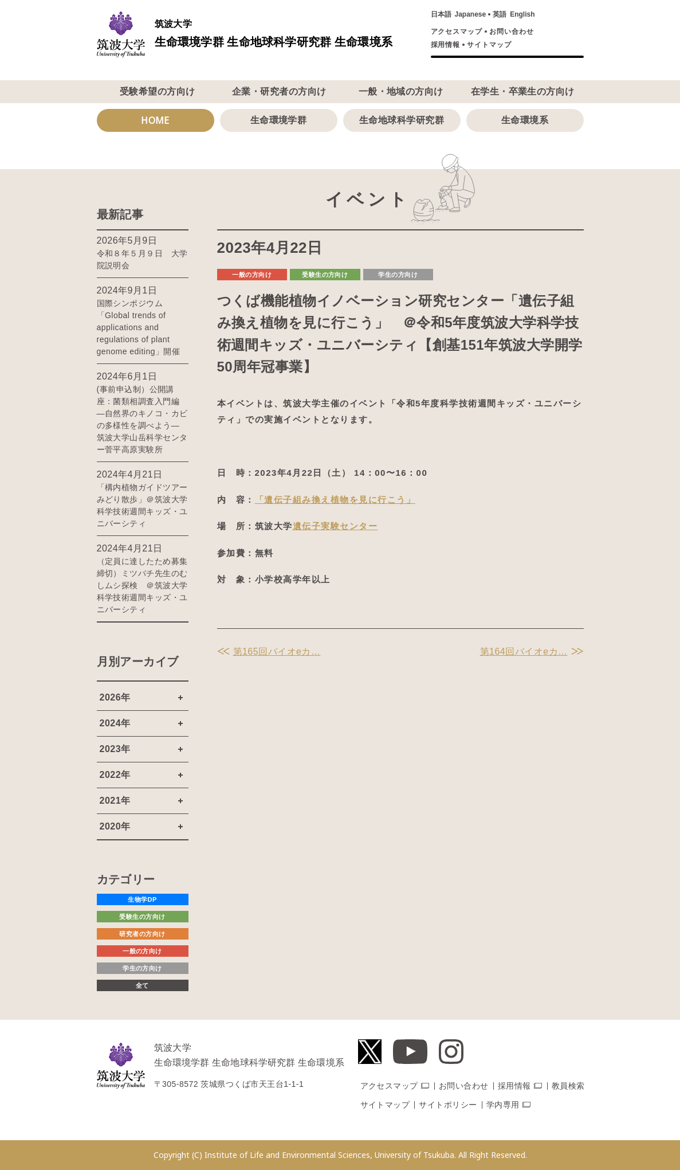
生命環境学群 (278, 120)
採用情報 (446, 45)
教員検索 (568, 1085)
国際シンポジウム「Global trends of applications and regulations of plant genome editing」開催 (138, 327)
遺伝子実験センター (335, 526)
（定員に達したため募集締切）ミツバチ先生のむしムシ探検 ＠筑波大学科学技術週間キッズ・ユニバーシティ (142, 585)
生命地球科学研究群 (401, 120)
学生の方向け (398, 274)
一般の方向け (252, 274)
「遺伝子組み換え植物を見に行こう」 (335, 499)
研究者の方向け (142, 933)
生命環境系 (524, 120)
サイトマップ (489, 45)
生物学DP (142, 899)
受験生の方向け (325, 274)
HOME (155, 120)
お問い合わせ (511, 32)
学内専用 (503, 1104)
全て (142, 985)
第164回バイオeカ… (524, 651)
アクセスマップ (457, 32)
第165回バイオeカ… (277, 651)
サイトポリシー (448, 1104)
